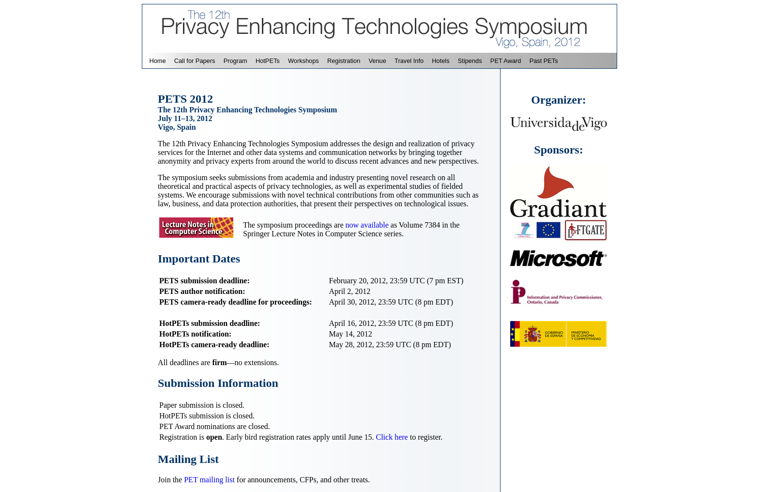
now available (367, 225)
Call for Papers (194, 60)
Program (235, 60)
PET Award (505, 60)
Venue (377, 60)
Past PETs (544, 60)
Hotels (440, 60)
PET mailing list (209, 480)
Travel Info (409, 60)
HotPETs (268, 60)
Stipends (470, 60)
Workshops (303, 60)
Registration (343, 60)
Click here (392, 437)
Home (157, 60)
